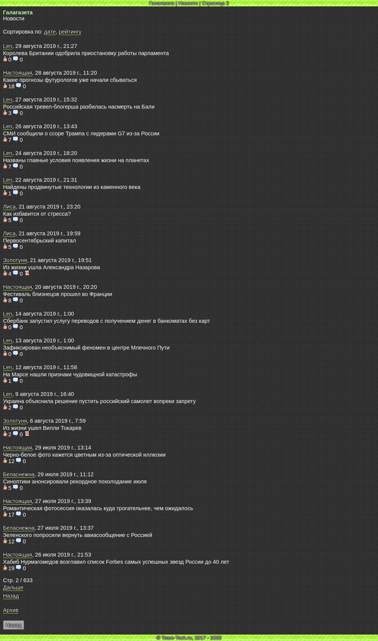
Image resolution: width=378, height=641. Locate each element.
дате (50, 32)
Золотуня (15, 260)
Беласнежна (18, 474)
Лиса (9, 207)
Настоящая (17, 73)
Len (7, 46)
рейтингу (70, 32)
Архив (10, 610)
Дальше (13, 587)
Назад (11, 596)
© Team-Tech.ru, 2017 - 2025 (189, 638)
